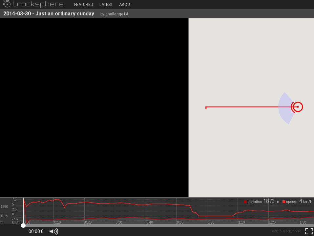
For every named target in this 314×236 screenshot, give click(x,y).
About (125, 4)
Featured (83, 4)
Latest (106, 4)
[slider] (168, 211)
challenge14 (116, 14)
